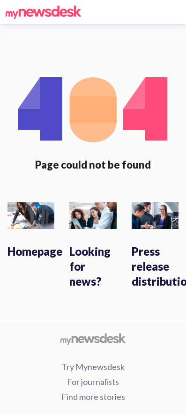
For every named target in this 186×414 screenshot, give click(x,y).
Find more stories (93, 397)
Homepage (34, 251)
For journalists (93, 382)
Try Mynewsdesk (93, 367)
